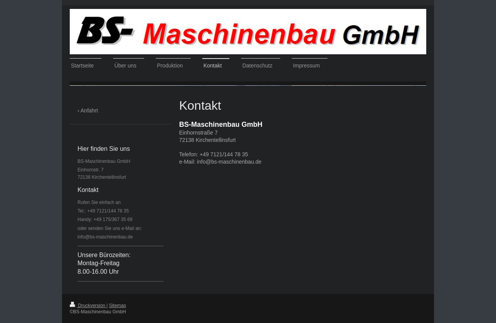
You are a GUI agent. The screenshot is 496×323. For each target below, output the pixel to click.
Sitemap (117, 305)
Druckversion (88, 305)
